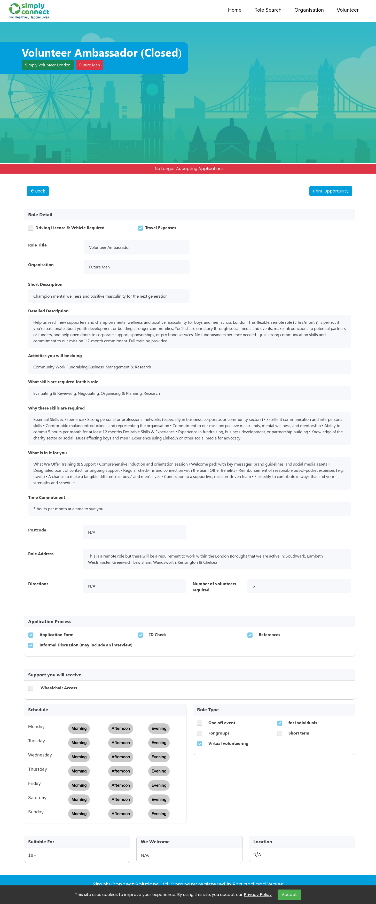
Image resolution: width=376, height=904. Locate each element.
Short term (298, 733)
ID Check (158, 634)
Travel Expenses (160, 227)
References (269, 634)
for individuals (302, 722)
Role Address (40, 553)
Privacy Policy (258, 895)
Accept (289, 895)
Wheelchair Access (59, 687)
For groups (218, 733)
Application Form (57, 634)
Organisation (309, 10)
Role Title (37, 245)
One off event (221, 722)
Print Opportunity (331, 191)
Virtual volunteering (228, 743)
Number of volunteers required (214, 586)
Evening (159, 729)
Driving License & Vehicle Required (70, 227)
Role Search (267, 10)
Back (37, 191)
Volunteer (348, 10)
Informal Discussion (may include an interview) (86, 644)
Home (234, 10)
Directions (38, 583)
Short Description (45, 284)
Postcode (37, 529)
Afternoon (121, 729)
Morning (79, 729)
